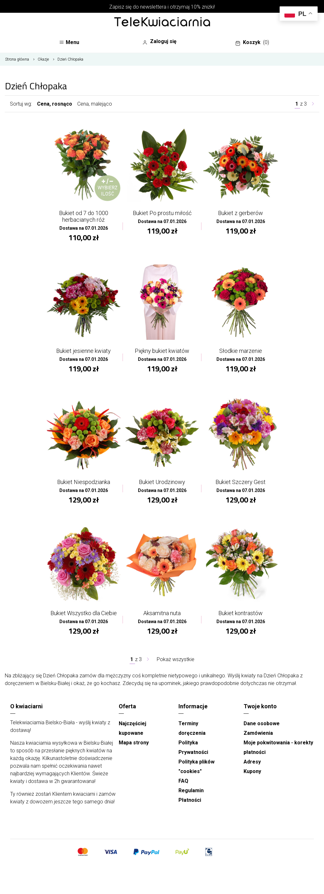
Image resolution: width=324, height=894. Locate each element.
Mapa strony (134, 743)
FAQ (183, 781)
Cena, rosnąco (54, 104)
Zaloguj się (159, 41)
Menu (69, 42)
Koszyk (252, 42)
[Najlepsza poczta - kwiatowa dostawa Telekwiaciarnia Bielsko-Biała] (162, 22)
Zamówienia (258, 733)
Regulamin (191, 790)
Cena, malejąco (94, 104)
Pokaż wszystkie (175, 659)
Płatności (189, 800)
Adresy (252, 762)
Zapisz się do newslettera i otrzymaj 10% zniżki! (162, 7)
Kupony (252, 771)
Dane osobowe (262, 723)
